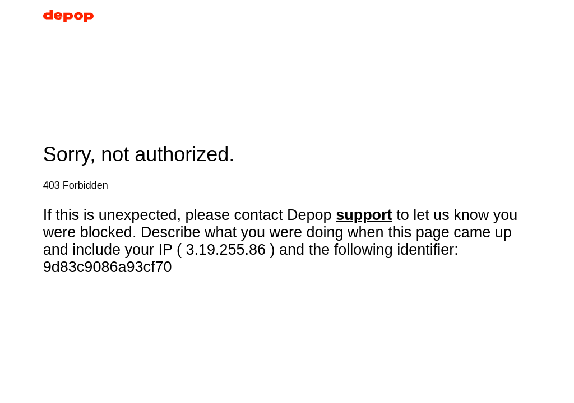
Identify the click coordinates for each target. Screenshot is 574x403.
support (364, 215)
